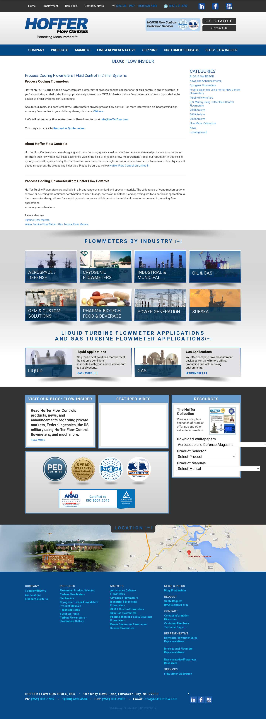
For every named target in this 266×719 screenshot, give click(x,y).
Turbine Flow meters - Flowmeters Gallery (73, 619)
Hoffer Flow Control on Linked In (129, 165)
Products (59, 50)
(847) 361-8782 (178, 6)
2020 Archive (197, 118)
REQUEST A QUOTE (219, 21)
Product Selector (191, 451)
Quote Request (173, 601)
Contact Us (219, 28)
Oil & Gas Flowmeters (123, 613)
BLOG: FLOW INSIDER (221, 50)
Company (36, 50)
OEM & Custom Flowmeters (127, 609)
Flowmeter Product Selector (77, 590)
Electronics (67, 598)
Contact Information (176, 615)
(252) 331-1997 (126, 6)
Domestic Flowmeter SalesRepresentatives (180, 639)
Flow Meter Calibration (203, 123)
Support (149, 50)
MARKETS (83, 50)
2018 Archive (197, 110)
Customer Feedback (181, 50)
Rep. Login (71, 6)
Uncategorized (198, 132)
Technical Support (175, 627)
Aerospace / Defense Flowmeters (123, 592)
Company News (94, 6)
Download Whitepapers (196, 439)
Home (32, 6)
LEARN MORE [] (87, 373)
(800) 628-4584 (148, 6)
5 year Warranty (69, 613)
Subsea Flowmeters (122, 628)
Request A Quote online (69, 128)
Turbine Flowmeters (201, 97)
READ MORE (38, 440)
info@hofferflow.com (114, 119)
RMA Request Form (176, 604)
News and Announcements (205, 80)
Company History (35, 590)
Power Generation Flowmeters (129, 624)
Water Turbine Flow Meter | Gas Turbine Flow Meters (56, 224)
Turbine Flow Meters (37, 220)
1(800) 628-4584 (77, 699)
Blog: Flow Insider (175, 590)
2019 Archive (197, 114)
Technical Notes (70, 609)
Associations (33, 595)
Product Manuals (191, 463)
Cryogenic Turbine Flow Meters (79, 602)
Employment (50, 6)
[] (178, 241)
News (193, 127)
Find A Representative (116, 50)
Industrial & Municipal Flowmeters (123, 603)
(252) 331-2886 (119, 699)
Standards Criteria (36, 599)
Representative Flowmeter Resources (180, 661)
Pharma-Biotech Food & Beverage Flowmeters (131, 618)
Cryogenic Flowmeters (203, 85)
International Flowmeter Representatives (179, 650)
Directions (170, 619)
